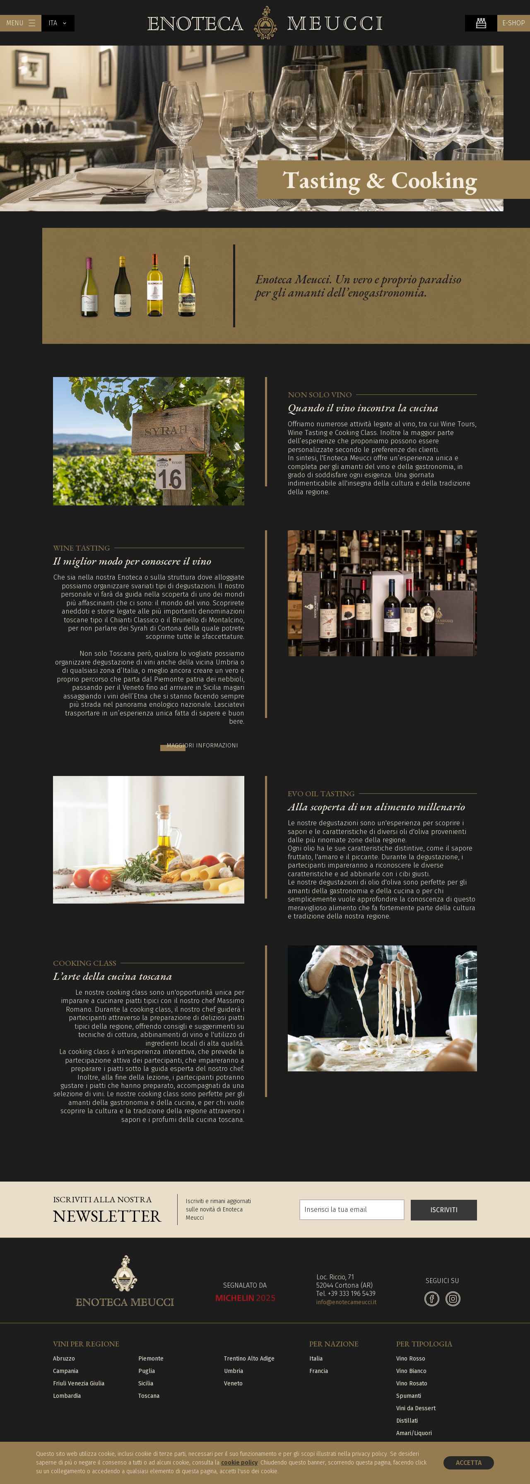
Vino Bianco (411, 1369)
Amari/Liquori (414, 1431)
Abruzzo (64, 1357)
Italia (316, 1357)
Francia (318, 1369)
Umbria (233, 1369)
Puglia (146, 1369)
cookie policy (239, 1462)
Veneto (233, 1381)
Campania (65, 1369)
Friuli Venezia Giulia (78, 1381)
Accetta (469, 1463)
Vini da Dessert (416, 1406)
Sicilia (145, 1381)
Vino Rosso (410, 1357)
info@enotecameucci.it (346, 1300)
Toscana (148, 1394)
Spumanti (408, 1394)
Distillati (407, 1419)
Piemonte (151, 1357)
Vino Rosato (411, 1381)
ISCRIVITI (444, 1208)
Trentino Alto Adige (249, 1357)
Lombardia (67, 1394)
